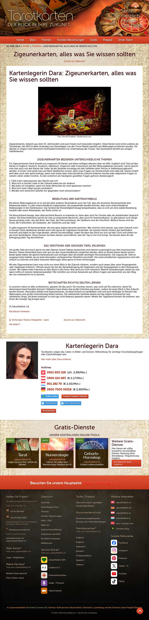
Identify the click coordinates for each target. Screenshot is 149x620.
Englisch (80, 542)
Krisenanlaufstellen (57, 575)
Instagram (123, 550)
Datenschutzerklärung (51, 530)
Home (20, 39)
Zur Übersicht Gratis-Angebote (123, 463)
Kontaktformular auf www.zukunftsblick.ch (16, 539)
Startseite (45, 502)
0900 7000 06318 (59, 389)
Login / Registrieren (15, 557)
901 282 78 (54, 383)
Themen (46, 39)
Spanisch (80, 560)
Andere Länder (52, 396)
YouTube (122, 574)
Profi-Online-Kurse (15, 578)
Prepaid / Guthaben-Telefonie (75, 396)
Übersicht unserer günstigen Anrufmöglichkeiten (89, 504)
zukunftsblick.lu (123, 518)
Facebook (123, 543)
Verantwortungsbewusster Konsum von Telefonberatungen (91, 520)
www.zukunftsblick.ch (101, 483)
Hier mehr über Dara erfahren (56, 359)
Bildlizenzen (46, 543)
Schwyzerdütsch (83, 556)
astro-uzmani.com (124, 523)
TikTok (121, 581)
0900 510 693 (56, 378)
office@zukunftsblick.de (19, 530)
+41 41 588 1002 (17, 511)
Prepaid (107, 39)
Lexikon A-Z (54, 567)
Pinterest (123, 558)
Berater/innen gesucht (16, 573)
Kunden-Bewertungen (70, 39)
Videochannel (55, 591)
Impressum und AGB (50, 534)
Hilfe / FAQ (46, 521)
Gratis (93, 39)
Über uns (45, 525)
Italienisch (80, 547)
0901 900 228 (56, 372)
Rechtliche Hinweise (19, 311)
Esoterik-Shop (122, 529)
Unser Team (125, 39)
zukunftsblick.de (123, 508)
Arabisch (80, 538)
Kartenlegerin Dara (49, 507)
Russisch (80, 551)
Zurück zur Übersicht (74, 61)
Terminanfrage (48, 411)
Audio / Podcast (56, 583)
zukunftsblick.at (123, 513)
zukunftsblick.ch (123, 502)
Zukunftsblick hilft (57, 560)
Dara (33, 39)
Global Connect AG (38, 607)
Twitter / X (123, 566)
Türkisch (80, 565)
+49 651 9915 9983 (18, 518)
